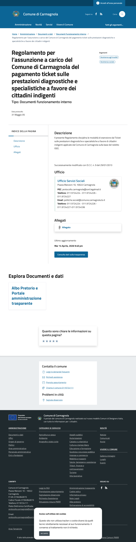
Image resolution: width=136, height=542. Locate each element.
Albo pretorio (75, 501)
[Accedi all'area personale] (109, 3)
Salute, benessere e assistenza (83, 462)
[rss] (100, 14)
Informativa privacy (78, 494)
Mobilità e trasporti (78, 458)
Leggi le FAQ (44, 488)
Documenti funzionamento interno (71, 34)
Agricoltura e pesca (47, 434)
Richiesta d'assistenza (48, 498)
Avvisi (102, 441)
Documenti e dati (45, 34)
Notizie (103, 434)
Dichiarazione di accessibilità (82, 505)
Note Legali (74, 498)
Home (14, 34)
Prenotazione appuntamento (51, 491)
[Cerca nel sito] (122, 14)
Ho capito (44, 533)
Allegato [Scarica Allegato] (66, 227)
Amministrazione (27, 34)
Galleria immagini (107, 455)
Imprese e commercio (79, 455)
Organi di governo (16, 441)
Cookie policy (75, 491)
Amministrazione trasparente (82, 488)
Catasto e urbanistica (79, 441)
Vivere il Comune (108, 449)
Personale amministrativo (20, 451)
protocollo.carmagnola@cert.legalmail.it (26, 509)
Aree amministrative (17, 448)
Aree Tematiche (15, 528)
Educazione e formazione (80, 448)
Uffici (11, 438)
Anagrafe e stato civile (48, 441)
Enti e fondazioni (16, 455)
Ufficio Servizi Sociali (71, 181)
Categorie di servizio (50, 428)
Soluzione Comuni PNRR (108, 537)
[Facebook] (95, 14)
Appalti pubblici (76, 434)
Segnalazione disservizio (49, 494)
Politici (11, 445)
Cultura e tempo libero (79, 445)
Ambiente (43, 438)
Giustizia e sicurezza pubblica (82, 451)
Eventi (103, 462)
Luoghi (103, 459)
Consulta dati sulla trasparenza (71, 254)
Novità (103, 428)
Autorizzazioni (76, 438)
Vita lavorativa (76, 475)
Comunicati (105, 438)
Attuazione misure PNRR (50, 501)
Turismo (73, 472)
